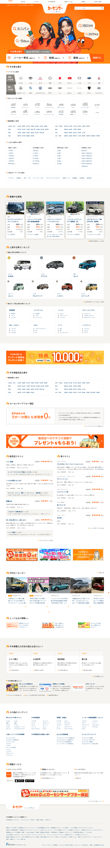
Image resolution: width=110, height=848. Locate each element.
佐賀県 (70, 136)
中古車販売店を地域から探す (40, 734)
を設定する (78, 57)
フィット (33, 727)
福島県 (45, 126)
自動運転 (74, 178)
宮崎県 (88, 136)
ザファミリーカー (62, 479)
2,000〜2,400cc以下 (86, 158)
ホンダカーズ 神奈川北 (12, 740)
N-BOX (13, 313)
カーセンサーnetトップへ (95, 801)
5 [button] (57, 612)
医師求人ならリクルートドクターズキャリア (92, 830)
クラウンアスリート (41, 328)
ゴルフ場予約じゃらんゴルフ (12, 834)
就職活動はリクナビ (55, 827)
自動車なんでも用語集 (59, 684)
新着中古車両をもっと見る (97, 241)
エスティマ (46, 723)
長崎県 (83, 136)
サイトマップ (95, 5)
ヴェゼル (13, 332)
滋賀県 (32, 132)
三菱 (15, 723)
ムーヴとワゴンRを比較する (64, 741)
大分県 (79, 136)
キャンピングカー (85, 107)
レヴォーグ (87, 313)
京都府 (28, 132)
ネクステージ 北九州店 (73, 234)
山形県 (41, 126)
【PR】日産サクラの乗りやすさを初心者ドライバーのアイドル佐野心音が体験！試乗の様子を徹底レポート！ (38, 603)
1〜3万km (35, 153)
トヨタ (8, 721)
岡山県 (75, 132)
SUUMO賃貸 (54, 832)
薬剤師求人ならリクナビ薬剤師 (13, 832)
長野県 (88, 126)
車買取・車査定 (61, 717)
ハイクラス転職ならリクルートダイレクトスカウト (81, 827)
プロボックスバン (89, 315)
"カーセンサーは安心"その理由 (66, 845)
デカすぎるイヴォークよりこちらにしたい (70, 464)
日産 (7, 723)
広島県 (79, 132)
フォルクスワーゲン (19, 728)
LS (36, 332)
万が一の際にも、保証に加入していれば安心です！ (60, 625)
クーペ (97, 107)
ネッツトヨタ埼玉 (11, 747)
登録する (78, 778)
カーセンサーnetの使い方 (15, 695)
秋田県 (37, 126)
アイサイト (11, 178)
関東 (9, 129)
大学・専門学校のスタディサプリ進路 (30, 836)
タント (13, 315)
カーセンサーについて (89, 734)
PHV (25, 178)
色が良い (60, 518)
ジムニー (13, 330)
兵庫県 (23, 132)
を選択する (24, 57)
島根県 (70, 132)
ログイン (102, 5)
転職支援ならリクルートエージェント (27, 827)
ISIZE (7, 839)
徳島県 (19, 136)
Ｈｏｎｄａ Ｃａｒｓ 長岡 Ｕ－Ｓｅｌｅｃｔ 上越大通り (25, 493)
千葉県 (28, 129)
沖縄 (60, 136)
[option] (16, 592)
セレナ (62, 313)
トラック (85, 114)
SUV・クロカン (61, 107)
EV (29, 178)
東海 (56, 129)
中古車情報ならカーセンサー (12, 819)
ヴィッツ (45, 725)
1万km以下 (36, 150)
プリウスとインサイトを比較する (66, 738)
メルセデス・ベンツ (19, 727)
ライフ (33, 725)
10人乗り (59, 163)
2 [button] (51, 612)
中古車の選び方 (15, 670)
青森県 (23, 126)
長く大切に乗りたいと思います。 (16, 520)
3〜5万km (35, 156)
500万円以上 (11, 163)
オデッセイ (67, 723)
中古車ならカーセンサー (81, 834)
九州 (56, 136)
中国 (56, 132)
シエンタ (62, 317)
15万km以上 (36, 163)
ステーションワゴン (49, 107)
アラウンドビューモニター (53, 178)
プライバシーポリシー (47, 845)
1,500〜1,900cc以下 (86, 156)
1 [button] (49, 612)
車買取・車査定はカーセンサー (13, 836)
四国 (9, 136)
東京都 (19, 129)
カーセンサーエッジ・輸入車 (27, 819)
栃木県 (42, 129)
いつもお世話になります (14, 480)
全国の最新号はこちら (48, 778)
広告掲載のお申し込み (99, 845)
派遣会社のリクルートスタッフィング (28, 830)
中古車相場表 (35, 717)
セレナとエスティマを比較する (65, 740)
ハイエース (95, 721)
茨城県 (38, 129)
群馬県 (47, 129)
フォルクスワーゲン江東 (93, 234)
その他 (97, 112)
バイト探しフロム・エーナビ (45, 830)
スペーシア (39, 317)
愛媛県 (28, 136)
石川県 (75, 126)
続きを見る (101, 469)
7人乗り (59, 158)
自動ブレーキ (66, 178)
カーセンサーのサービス (88, 740)
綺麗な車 (9, 501)
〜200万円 (11, 158)
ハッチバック (25, 114)
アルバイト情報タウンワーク (59, 830)
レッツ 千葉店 (12, 532)
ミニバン (37, 107)
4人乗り (59, 153)
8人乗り (59, 161)
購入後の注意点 (88, 670)
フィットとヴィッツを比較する (65, 743)
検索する (97, 58)
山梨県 (83, 126)
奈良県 (37, 132)
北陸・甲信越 (58, 126)
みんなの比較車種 (62, 734)
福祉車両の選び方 (53, 695)
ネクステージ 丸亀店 (32, 234)
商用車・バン (73, 114)
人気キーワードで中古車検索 (15, 734)
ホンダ (8, 725)
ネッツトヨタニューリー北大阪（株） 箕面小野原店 (55, 235)
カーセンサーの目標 (87, 738)
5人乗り (59, 156)
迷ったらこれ (61, 505)
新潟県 (66, 126)
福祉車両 (61, 114)
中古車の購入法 (63, 670)
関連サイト (12, 839)
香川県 (23, 136)
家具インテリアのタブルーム (84, 836)
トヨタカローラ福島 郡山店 (15, 511)
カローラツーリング (89, 317)
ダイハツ (8, 728)
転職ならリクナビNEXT (11, 827)
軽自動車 (13, 107)
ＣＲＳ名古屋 (11, 234)
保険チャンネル (72, 836)
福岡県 (66, 136)
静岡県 (79, 129)
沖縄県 (98, 136)
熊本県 (75, 136)
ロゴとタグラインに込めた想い (90, 743)
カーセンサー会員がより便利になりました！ (96, 625)
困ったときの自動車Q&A (26, 684)
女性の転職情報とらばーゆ (43, 827)
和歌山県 (41, 132)
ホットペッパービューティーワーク (55, 834)
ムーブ (33, 723)
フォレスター (95, 725)
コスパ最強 (9, 462)
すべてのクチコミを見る (46, 540)
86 (60, 330)
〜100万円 (11, 156)
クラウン (8, 745)
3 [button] (53, 612)
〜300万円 (11, 161)
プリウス (86, 328)
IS (36, 330)
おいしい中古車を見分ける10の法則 (35, 695)
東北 (14, 126)
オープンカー (37, 114)
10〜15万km (36, 161)
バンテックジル (10, 741)
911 (61, 328)
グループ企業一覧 (21, 839)
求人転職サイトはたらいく (74, 830)
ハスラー (13, 317)
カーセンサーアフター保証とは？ (95, 426)
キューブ (45, 721)
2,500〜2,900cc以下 (86, 161)
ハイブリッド (13, 114)
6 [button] (59, 612)
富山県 (70, 126)
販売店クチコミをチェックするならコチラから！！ (24, 625)
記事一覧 (101, 572)
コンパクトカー (25, 107)
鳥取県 (66, 132)
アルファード (63, 315)
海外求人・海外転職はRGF (12, 830)
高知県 (32, 136)
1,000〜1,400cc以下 (86, 153)
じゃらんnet (88, 832)
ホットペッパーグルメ (26, 834)
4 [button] (55, 612)
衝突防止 (19, 178)
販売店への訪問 (39, 670)
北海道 (10, 126)
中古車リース (48, 819)
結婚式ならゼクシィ (69, 834)
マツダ (16, 725)
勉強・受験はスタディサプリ (47, 836)
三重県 (75, 129)
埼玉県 (23, 129)
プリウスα (95, 727)
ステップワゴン (35, 728)
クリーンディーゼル (38, 178)
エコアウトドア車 (62, 492)
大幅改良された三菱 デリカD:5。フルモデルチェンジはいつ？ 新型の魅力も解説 (80, 601)
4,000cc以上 (84, 166)
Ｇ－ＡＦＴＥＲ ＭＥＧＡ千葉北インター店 (19, 472)
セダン (73, 107)
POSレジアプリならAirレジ (61, 836)
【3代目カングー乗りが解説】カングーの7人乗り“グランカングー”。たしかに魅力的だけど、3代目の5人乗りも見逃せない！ (16, 603)
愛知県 (66, 129)
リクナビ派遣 (65, 827)
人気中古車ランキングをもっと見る (94, 302)
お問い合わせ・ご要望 (87, 845)
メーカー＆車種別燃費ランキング (92, 717)
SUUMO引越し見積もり (78, 832)
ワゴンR (33, 721)
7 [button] (61, 612)
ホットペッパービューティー (39, 834)
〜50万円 (10, 153)
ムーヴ (58, 728)
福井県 (79, 126)
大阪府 (19, 132)
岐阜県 (70, 129)
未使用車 (82, 178)
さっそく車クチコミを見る (97, 528)
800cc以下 (84, 150)
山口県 (83, 132)
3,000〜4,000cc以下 (86, 163)
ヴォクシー (67, 725)
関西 (9, 132)
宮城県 (32, 126)
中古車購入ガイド (99, 676)
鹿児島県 (93, 136)
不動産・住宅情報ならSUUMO (42, 832)
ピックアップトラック (49, 114)
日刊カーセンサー (90, 684)
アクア (86, 332)
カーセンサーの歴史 (87, 741)
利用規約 (55, 845)
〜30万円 (10, 150)
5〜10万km (36, 158)
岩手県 (28, 126)
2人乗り (59, 150)
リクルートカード (97, 836)
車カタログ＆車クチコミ (14, 717)
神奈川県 (33, 129)
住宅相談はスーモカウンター (65, 832)
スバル (16, 721)
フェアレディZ (64, 332)
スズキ (8, 727)
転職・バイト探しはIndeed (28, 832)
